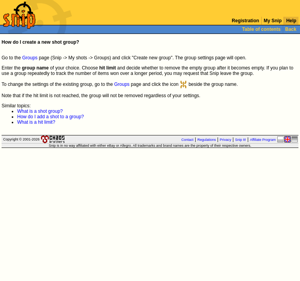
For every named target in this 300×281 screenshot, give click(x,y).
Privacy (226, 140)
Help (291, 20)
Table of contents (261, 29)
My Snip (272, 20)
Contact (187, 140)
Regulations (206, 140)
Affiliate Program (263, 140)
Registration (245, 20)
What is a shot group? (40, 111)
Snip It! (240, 140)
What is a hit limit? (36, 122)
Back (291, 29)
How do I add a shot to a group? (50, 116)
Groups (30, 57)
